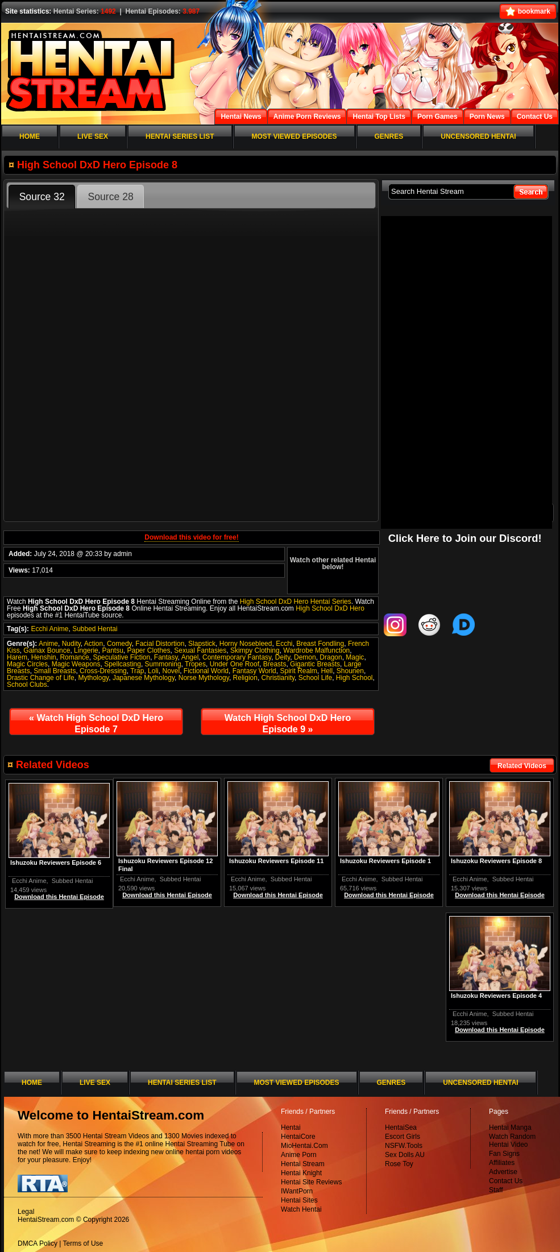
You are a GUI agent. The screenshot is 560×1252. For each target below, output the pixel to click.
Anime (48, 644)
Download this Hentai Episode (500, 895)
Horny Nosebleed (245, 644)
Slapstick (201, 644)
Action (93, 644)
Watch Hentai (301, 1209)
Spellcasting (122, 664)
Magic (355, 657)
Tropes (195, 664)
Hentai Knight (301, 1173)
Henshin (43, 657)
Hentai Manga (510, 1127)
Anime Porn (299, 1155)
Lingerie (86, 650)
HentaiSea (401, 1127)
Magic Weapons (76, 664)
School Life (315, 678)
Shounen (350, 671)
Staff (496, 1190)
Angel (190, 657)
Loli (153, 671)
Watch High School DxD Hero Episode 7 (96, 723)
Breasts (275, 664)
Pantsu (112, 650)
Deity (282, 657)
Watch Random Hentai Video (512, 1141)
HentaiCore (298, 1137)
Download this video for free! (191, 537)
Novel (171, 671)
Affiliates (502, 1163)
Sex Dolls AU (405, 1155)
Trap (137, 671)
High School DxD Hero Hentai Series (295, 602)
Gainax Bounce (46, 650)
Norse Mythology (204, 678)
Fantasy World (254, 671)
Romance (74, 657)
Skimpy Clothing (255, 650)
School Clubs (27, 685)
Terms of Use (83, 1243)
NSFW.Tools (403, 1146)
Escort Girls (402, 1137)
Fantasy (166, 657)
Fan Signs (504, 1154)
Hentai (291, 1127)
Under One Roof (234, 664)
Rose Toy (399, 1164)
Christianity (278, 678)
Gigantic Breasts (315, 664)
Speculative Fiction (121, 657)
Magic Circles (27, 664)
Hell (327, 671)
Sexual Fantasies (200, 650)
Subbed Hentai (94, 629)
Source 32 (42, 196)
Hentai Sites (299, 1200)
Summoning (163, 664)
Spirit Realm (298, 671)
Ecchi (284, 644)
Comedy (119, 644)
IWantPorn (297, 1191)
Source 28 (111, 196)
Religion (245, 678)
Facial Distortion (159, 644)
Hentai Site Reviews (311, 1182)
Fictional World (206, 671)
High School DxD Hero (330, 608)
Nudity (71, 644)
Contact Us (505, 1181)
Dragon (331, 657)
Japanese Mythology (144, 678)
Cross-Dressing (103, 671)
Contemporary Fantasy (236, 657)
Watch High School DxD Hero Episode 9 (288, 723)
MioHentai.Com (304, 1146)
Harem (17, 657)
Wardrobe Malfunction (316, 650)
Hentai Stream (303, 1164)
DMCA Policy (37, 1243)
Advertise (503, 1172)
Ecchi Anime (49, 629)
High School (354, 678)
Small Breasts (55, 671)
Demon (305, 657)
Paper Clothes (148, 650)
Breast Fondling (320, 644)
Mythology (93, 678)
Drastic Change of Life (40, 678)
